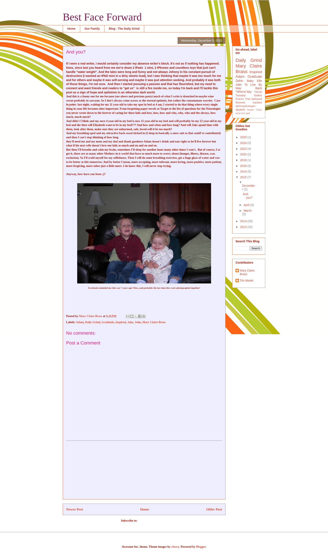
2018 (243, 166)
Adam (80, 322)
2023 (243, 148)
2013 (243, 227)
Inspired (120, 322)
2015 (243, 177)
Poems (240, 99)
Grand (250, 109)
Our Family (92, 28)
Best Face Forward (102, 17)
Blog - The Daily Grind (124, 28)
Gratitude (108, 322)
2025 (243, 137)
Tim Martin (247, 280)
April (246, 205)
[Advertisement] (144, 470)
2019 (243, 160)
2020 (243, 154)
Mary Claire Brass (154, 322)
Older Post (214, 509)
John (138, 322)
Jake (130, 322)
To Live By (253, 84)
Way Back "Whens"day (249, 89)
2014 (243, 221)
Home (71, 28)
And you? (247, 195)
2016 (243, 171)
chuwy (175, 546)
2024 (243, 143)
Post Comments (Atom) (152, 520)
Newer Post (74, 509)
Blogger (200, 546)
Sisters (258, 95)
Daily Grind (92, 322)
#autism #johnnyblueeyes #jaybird (249, 106)
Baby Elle (254, 81)
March (247, 210)
